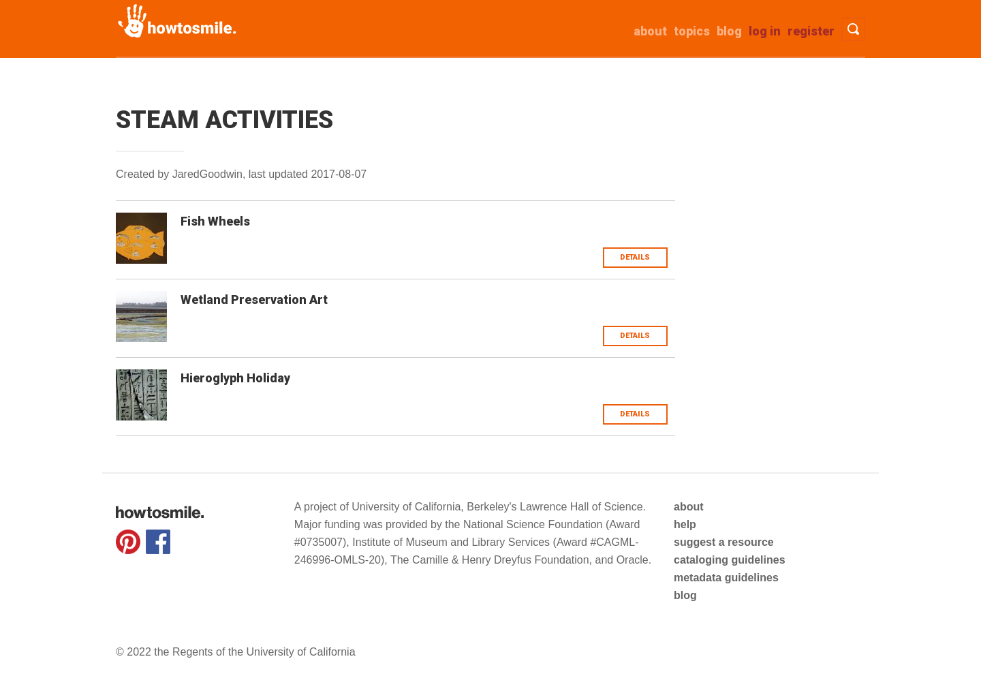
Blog (729, 31)
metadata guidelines (726, 577)
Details (635, 257)
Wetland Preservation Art (254, 299)
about (650, 31)
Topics (692, 31)
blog (685, 595)
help (685, 524)
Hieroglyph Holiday (235, 378)
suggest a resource (724, 542)
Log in (765, 31)
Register (811, 31)
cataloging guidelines (729, 560)
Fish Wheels (215, 221)
